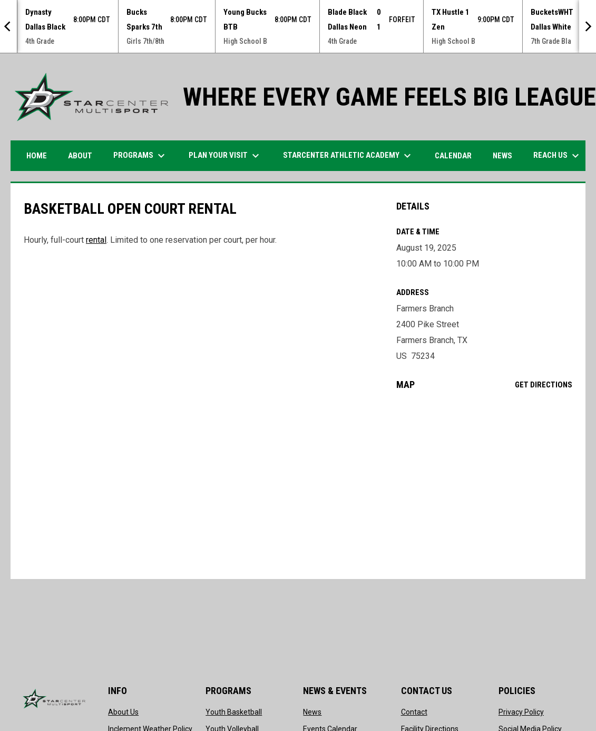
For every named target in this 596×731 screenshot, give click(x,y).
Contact (414, 712)
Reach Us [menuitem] (557, 155)
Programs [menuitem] (140, 155)
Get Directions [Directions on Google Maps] (543, 385)
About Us (123, 712)
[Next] (587, 26)
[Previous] (8, 26)
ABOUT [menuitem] (80, 155)
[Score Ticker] (298, 26)
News (312, 712)
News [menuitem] (502, 155)
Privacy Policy (521, 712)
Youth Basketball (234, 712)
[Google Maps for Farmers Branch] (484, 484)
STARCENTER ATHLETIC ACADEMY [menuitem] (348, 155)
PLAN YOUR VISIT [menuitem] (225, 155)
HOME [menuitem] (36, 155)
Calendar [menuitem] (453, 155)
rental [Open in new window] (96, 240)
